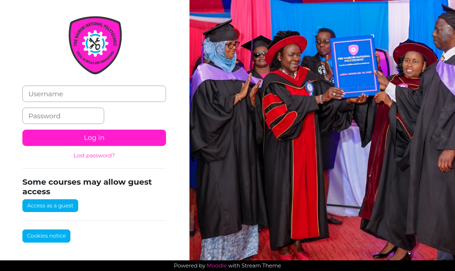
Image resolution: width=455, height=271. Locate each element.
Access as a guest (50, 205)
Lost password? (94, 155)
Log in (94, 138)
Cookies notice (46, 235)
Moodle (217, 265)
